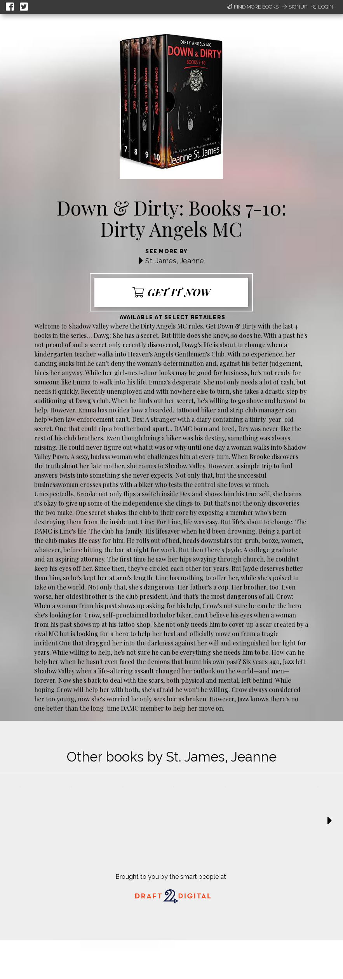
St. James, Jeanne (174, 261)
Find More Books (253, 7)
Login (322, 7)
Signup (294, 7)
